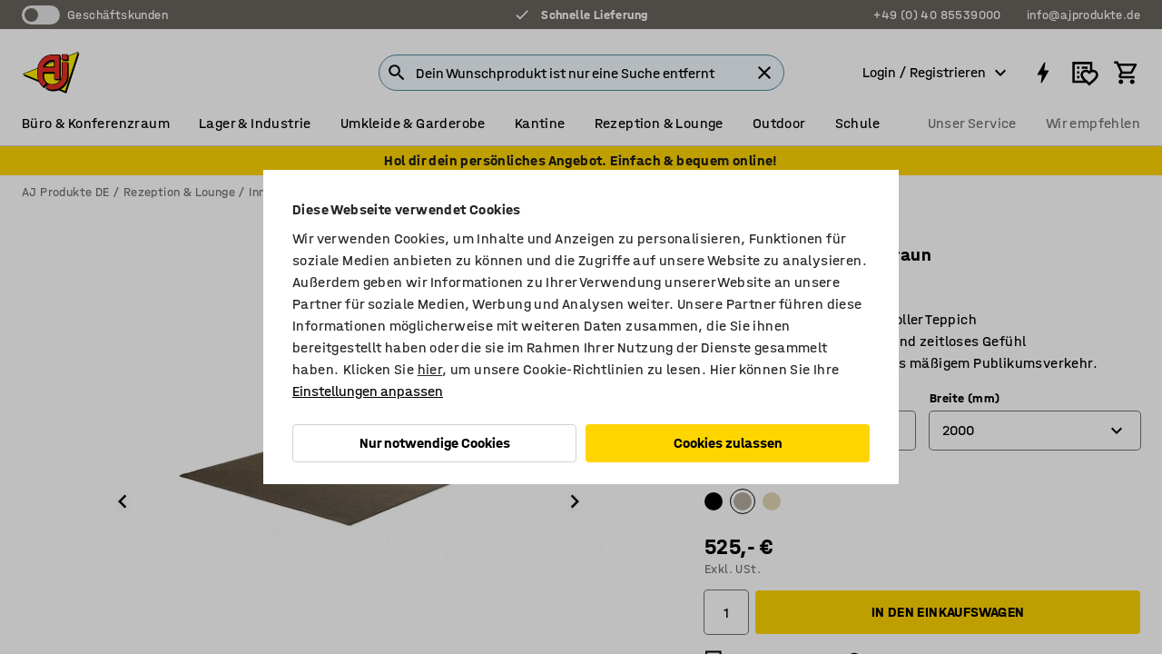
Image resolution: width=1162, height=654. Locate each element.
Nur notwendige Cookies (434, 442)
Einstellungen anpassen (367, 391)
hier (430, 369)
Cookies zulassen (728, 442)
